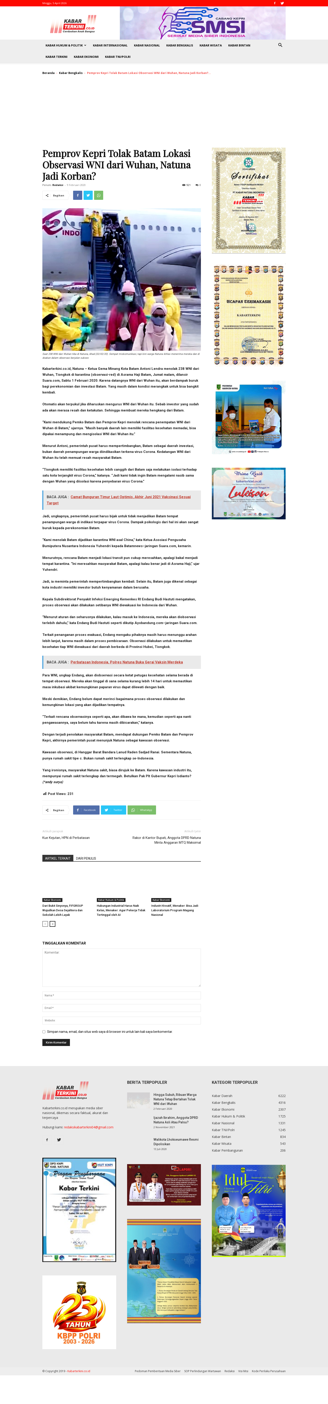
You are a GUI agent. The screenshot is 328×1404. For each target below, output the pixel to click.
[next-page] (52, 924)
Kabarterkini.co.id (78, 1371)
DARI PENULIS (86, 858)
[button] (280, 45)
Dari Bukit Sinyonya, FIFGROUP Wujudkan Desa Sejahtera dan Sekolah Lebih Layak (62, 910)
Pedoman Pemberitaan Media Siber (158, 1371)
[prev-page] (45, 924)
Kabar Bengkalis (179, 45)
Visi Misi (243, 1371)
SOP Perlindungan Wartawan (202, 1371)
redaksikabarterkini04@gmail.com (88, 1127)
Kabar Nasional (147, 45)
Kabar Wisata (211, 45)
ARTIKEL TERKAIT (58, 858)
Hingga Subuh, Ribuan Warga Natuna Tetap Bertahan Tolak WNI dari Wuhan (175, 1099)
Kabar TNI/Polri (118, 57)
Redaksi (57, 185)
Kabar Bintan (239, 45)
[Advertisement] (164, 113)
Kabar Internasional (110, 45)
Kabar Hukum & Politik (66, 45)
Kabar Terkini (56, 57)
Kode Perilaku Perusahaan (269, 1371)
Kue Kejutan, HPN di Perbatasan (66, 838)
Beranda (48, 73)
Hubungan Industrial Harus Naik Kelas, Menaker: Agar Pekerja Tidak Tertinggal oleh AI (121, 910)
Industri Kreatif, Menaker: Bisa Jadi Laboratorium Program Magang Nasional (174, 910)
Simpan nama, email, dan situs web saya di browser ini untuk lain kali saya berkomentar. (110, 1031)
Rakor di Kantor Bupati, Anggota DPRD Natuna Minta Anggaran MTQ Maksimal (167, 840)
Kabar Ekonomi (86, 57)
